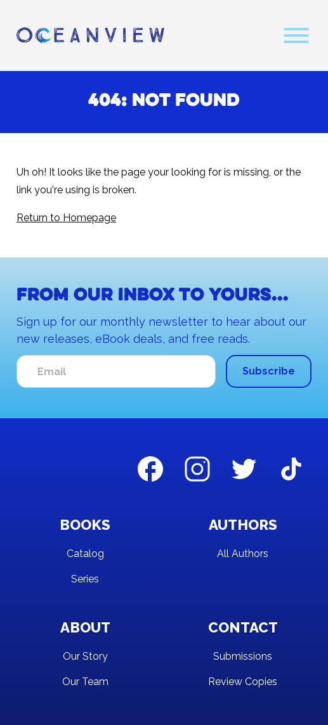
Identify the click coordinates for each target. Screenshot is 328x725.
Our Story (85, 656)
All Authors (242, 554)
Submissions (242, 656)
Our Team (85, 682)
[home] (90, 35)
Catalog (85, 554)
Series (85, 579)
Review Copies (242, 682)
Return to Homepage (66, 218)
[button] (296, 35)
